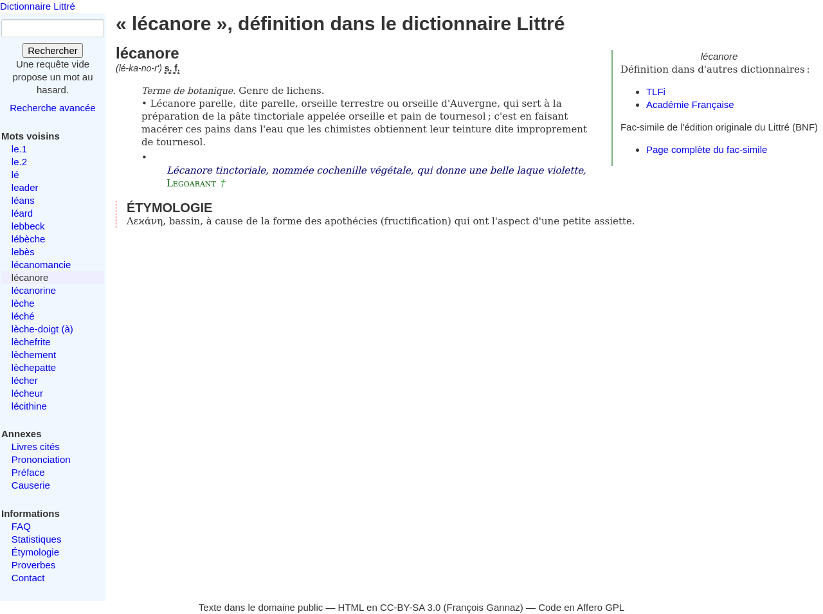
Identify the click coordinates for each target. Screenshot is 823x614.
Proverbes (33, 564)
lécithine (29, 406)
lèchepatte (34, 367)
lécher (25, 380)
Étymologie (35, 551)
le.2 (19, 161)
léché (23, 316)
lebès (23, 251)
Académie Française (690, 104)
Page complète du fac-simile (706, 149)
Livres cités (36, 446)
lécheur (27, 393)
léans (23, 200)
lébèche (29, 238)
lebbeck (28, 226)
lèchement (34, 354)
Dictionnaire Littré (37, 6)
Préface (28, 472)
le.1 (19, 148)
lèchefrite (31, 341)
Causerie (31, 485)
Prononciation (41, 459)
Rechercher (53, 50)
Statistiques (37, 539)
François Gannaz (483, 607)
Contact (28, 577)
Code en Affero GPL (581, 607)
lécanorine (34, 290)
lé (15, 174)
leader (25, 187)
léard (22, 213)
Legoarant (191, 183)
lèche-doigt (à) (42, 328)
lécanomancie (41, 264)
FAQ (21, 526)
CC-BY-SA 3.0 (410, 607)
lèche (23, 303)
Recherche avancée (52, 107)
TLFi (655, 91)
